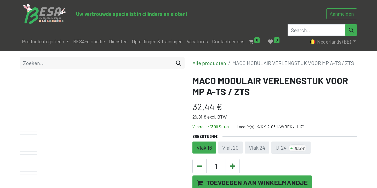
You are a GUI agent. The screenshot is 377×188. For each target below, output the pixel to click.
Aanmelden (342, 14)
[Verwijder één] (199, 166)
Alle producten (209, 63)
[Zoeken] (179, 63)
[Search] (351, 30)
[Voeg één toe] (233, 166)
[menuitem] (89, 42)
